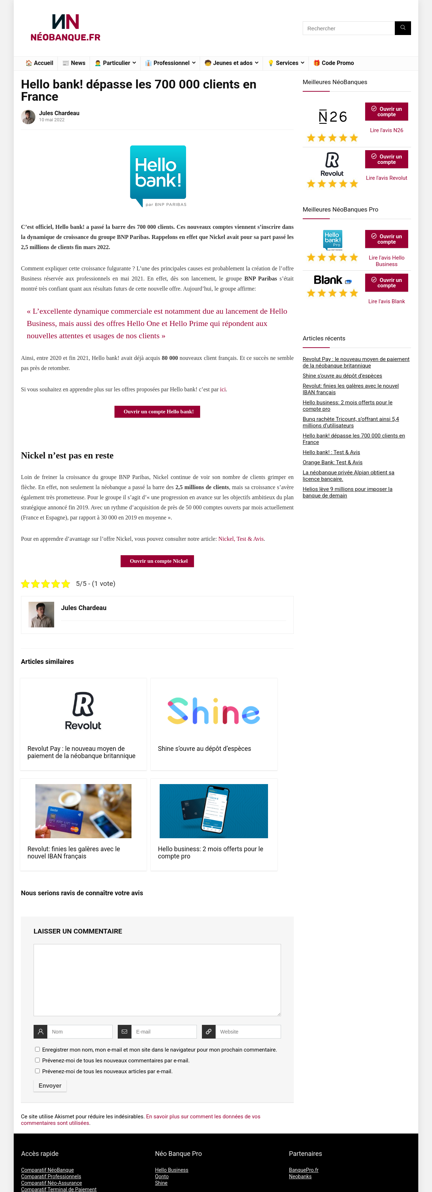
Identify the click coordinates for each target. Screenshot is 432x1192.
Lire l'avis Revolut (386, 178)
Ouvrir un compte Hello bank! (159, 411)
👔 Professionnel (167, 63)
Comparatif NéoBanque (47, 1092)
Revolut (163, 1151)
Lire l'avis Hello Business (387, 261)
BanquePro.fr (304, 1092)
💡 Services (282, 63)
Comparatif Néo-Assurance (51, 1105)
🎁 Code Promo (333, 63)
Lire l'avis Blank (386, 301)
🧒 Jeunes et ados (228, 63)
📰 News (73, 63)
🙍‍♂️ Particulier (112, 63)
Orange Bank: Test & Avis (333, 462)
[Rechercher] (403, 28)
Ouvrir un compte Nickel (158, 561)
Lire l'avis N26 (386, 130)
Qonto (162, 1099)
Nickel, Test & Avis (241, 539)
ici (223, 389)
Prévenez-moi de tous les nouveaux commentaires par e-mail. (116, 983)
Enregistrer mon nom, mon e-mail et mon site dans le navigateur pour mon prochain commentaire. (159, 972)
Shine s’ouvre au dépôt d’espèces (121, 752)
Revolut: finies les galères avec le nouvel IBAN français (191, 759)
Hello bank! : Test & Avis (331, 452)
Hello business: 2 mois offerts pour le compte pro (261, 756)
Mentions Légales (309, 1160)
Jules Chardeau (59, 113)
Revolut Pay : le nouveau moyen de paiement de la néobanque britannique (50, 763)
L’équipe (298, 1154)
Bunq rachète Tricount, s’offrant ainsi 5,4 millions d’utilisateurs (351, 422)
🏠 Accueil (39, 63)
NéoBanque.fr (62, 1182)
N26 (159, 1145)
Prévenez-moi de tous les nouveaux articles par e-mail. (107, 994)
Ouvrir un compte (386, 112)
